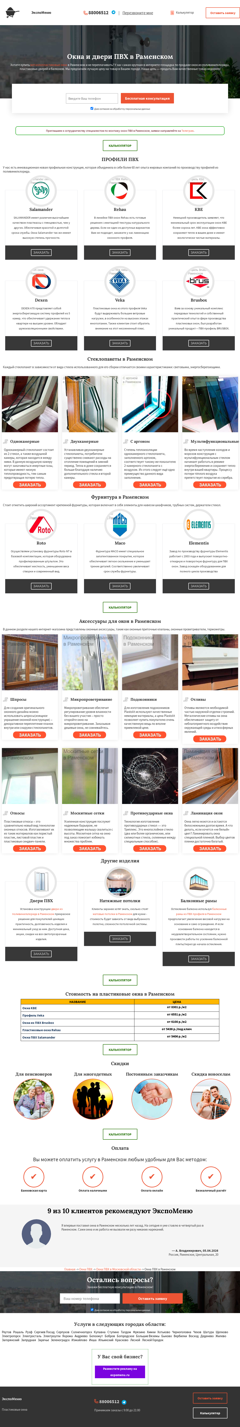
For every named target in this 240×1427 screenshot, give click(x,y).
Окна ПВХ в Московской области (118, 1269)
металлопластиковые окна (48, 65)
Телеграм (187, 131)
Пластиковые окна (14, 1410)
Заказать (41, 252)
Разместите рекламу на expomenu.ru (120, 1372)
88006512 (98, 12)
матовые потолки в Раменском (112, 914)
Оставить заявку (222, 13)
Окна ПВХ (85, 1269)
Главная (69, 1269)
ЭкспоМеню (12, 1398)
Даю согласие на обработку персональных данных (120, 108)
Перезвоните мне (138, 12)
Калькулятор (182, 12)
